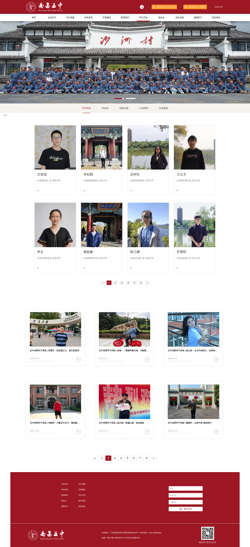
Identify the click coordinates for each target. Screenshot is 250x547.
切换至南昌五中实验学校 (164, 7)
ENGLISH (219, 7)
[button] (119, 98)
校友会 (161, 17)
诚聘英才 (198, 17)
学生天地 (143, 17)
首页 (34, 17)
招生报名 (216, 17)
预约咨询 (185, 509)
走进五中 (52, 17)
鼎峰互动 (136, 538)
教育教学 (125, 17)
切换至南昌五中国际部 (195, 7)
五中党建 (70, 17)
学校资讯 (88, 17)
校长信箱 (180, 17)
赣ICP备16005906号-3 (116, 538)
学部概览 (107, 17)
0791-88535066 (155, 533)
